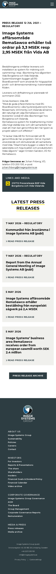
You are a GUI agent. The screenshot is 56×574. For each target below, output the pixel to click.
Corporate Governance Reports (24, 512)
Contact (12, 449)
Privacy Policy (20, 560)
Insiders (12, 475)
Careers (12, 446)
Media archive (15, 532)
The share (13, 468)
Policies (12, 442)
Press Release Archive (28, 375)
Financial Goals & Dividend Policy (25, 479)
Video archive (15, 486)
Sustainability (15, 439)
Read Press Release (21, 241)
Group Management (18, 509)
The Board (13, 505)
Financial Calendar (17, 483)
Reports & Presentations (20, 465)
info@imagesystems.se (28, 555)
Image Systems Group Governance (26, 498)
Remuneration (15, 516)
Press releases (16, 528)
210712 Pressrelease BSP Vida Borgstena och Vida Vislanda (28, 184)
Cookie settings (36, 560)
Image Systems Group (19, 435)
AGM (10, 502)
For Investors (15, 461)
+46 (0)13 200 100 (28, 551)
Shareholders (15, 472)
